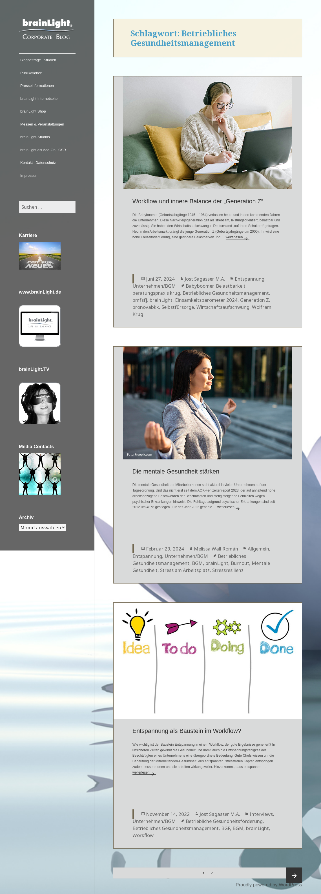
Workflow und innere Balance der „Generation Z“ (197, 201)
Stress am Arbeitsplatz (185, 570)
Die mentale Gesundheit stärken (175, 471)
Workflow (143, 835)
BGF (225, 828)
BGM (197, 563)
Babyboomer (199, 286)
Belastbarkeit (230, 286)
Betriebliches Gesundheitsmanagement (226, 293)
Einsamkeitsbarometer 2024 (206, 300)
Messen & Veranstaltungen (42, 124)
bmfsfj (139, 300)
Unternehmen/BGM (154, 286)
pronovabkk (145, 307)
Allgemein (258, 548)
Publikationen (31, 73)
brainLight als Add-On (38, 150)
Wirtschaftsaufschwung (222, 307)
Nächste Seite (294, 875)
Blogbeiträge (30, 60)
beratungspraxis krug (156, 293)
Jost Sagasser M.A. (205, 279)
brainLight (161, 300)
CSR (62, 150)
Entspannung (249, 279)
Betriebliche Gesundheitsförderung (224, 821)
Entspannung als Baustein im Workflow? (186, 730)
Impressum (29, 175)
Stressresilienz (227, 570)
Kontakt (26, 162)
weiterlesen (238, 237)
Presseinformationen (37, 85)
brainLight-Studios (35, 137)
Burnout (240, 563)
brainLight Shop (33, 111)
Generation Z (254, 300)
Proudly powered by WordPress (269, 885)
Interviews (261, 814)
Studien (50, 60)
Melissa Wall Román (216, 548)
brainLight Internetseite (38, 98)
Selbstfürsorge (177, 307)
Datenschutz (46, 162)
